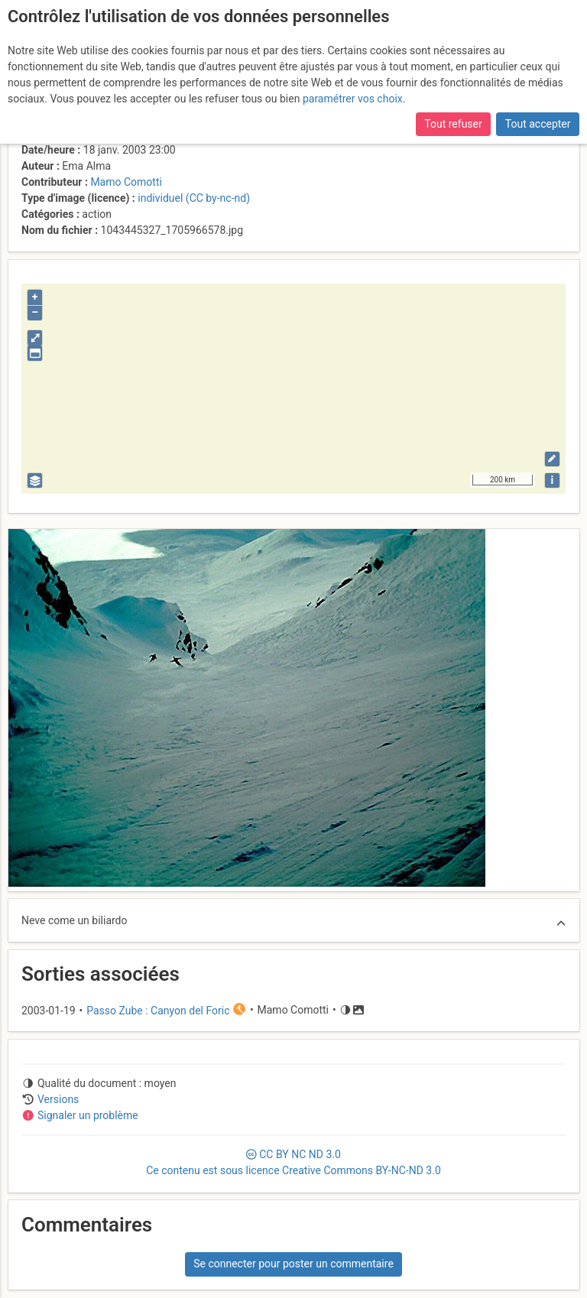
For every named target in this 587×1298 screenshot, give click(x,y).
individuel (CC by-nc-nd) (194, 198)
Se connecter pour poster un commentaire (293, 1263)
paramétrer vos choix (353, 98)
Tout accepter (538, 124)
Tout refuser (453, 124)
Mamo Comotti (126, 182)
